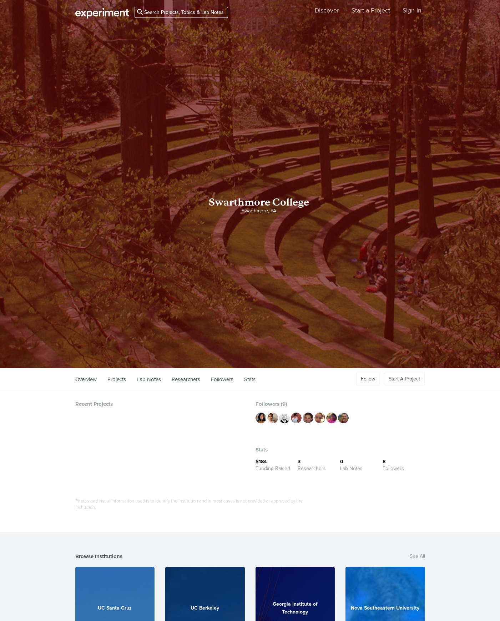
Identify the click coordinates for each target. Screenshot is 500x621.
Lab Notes (149, 379)
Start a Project (371, 10)
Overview (86, 379)
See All (417, 556)
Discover (327, 10)
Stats (250, 379)
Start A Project (404, 379)
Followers (222, 379)
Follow (368, 379)
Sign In (412, 10)
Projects (116, 379)
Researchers (186, 379)
